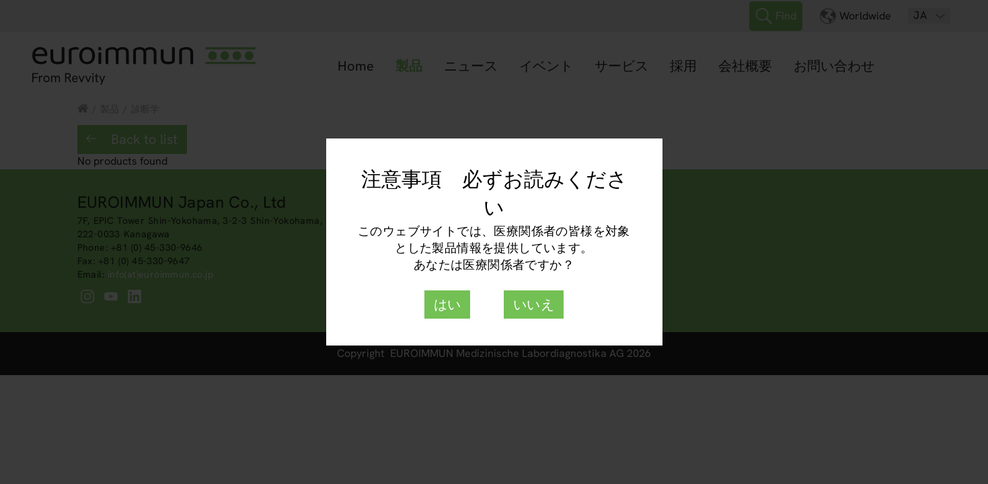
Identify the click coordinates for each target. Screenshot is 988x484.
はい (447, 304)
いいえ (533, 304)
